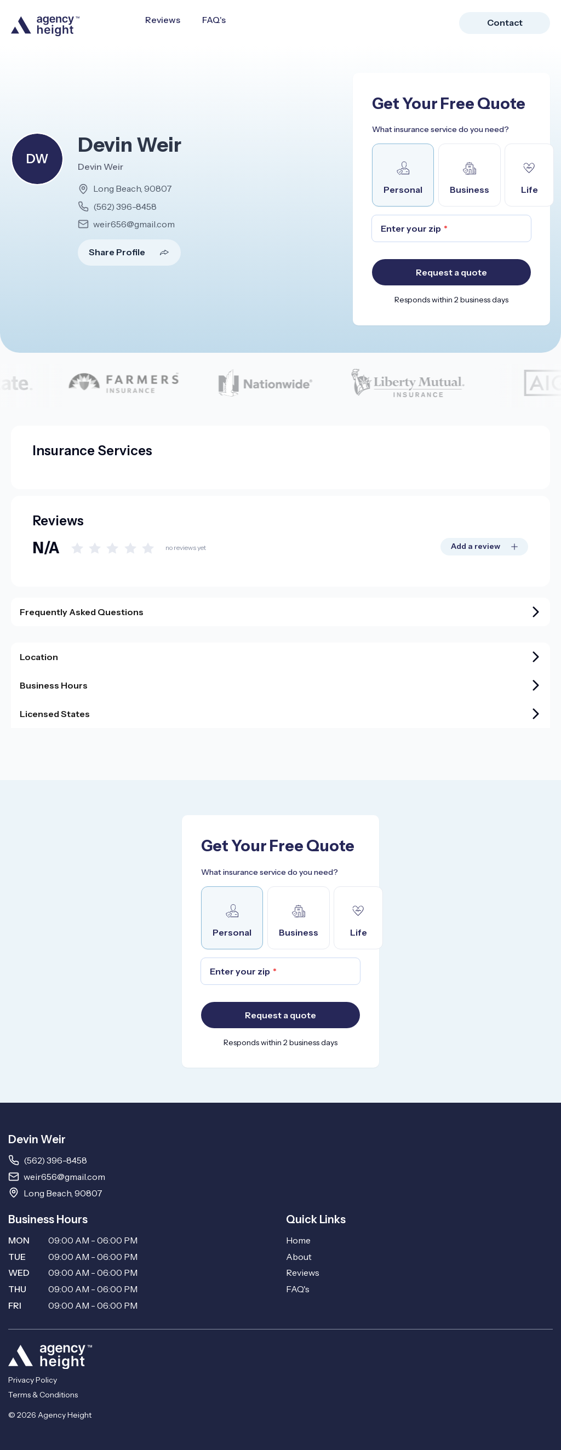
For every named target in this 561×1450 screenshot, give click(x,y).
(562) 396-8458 (125, 206)
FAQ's (214, 20)
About (299, 1256)
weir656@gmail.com (134, 224)
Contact (505, 22)
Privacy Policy (32, 1380)
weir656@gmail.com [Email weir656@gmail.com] (64, 1176)
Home (298, 1240)
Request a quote (451, 272)
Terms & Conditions (43, 1395)
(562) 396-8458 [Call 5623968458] (55, 1160)
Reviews (162, 20)
